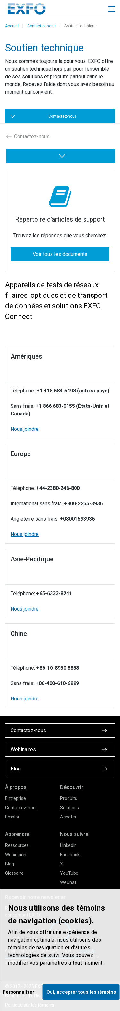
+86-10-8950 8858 (57, 668)
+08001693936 (77, 519)
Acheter (68, 816)
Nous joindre (25, 429)
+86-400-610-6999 (57, 683)
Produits (68, 798)
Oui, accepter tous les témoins (81, 992)
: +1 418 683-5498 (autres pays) (71, 391)
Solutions (69, 807)
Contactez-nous (41, 26)
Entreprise (15, 798)
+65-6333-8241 (54, 593)
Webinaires (16, 854)
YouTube (69, 873)
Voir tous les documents (60, 254)
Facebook (70, 854)
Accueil (12, 26)
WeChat (68, 882)
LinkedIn (68, 845)
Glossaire (14, 873)
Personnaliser (18, 992)
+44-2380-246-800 (58, 488)
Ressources (17, 845)
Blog (9, 863)
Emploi (12, 816)
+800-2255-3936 (83, 504)
